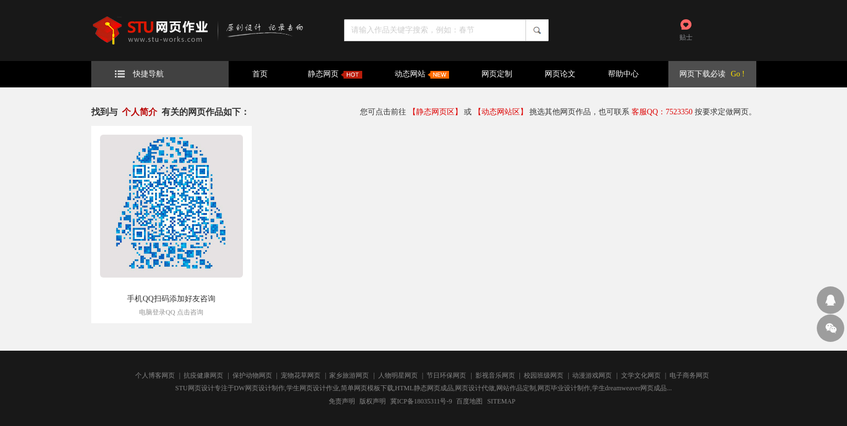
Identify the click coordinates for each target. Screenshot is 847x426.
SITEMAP (501, 401)
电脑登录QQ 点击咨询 (171, 312)
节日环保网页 (446, 375)
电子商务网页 (689, 375)
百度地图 (469, 401)
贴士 (686, 37)
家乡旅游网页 (349, 375)
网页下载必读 (702, 74)
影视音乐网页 (495, 375)
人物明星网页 (398, 375)
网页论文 (560, 74)
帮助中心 (623, 74)
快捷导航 (139, 74)
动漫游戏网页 (592, 375)
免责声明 (342, 401)
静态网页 (335, 74)
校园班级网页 (543, 375)
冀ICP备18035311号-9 (421, 401)
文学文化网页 (641, 375)
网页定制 (496, 74)
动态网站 (422, 74)
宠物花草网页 (300, 375)
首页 (260, 74)
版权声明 (372, 401)
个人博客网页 (155, 375)
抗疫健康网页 (203, 375)
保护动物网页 (252, 375)
